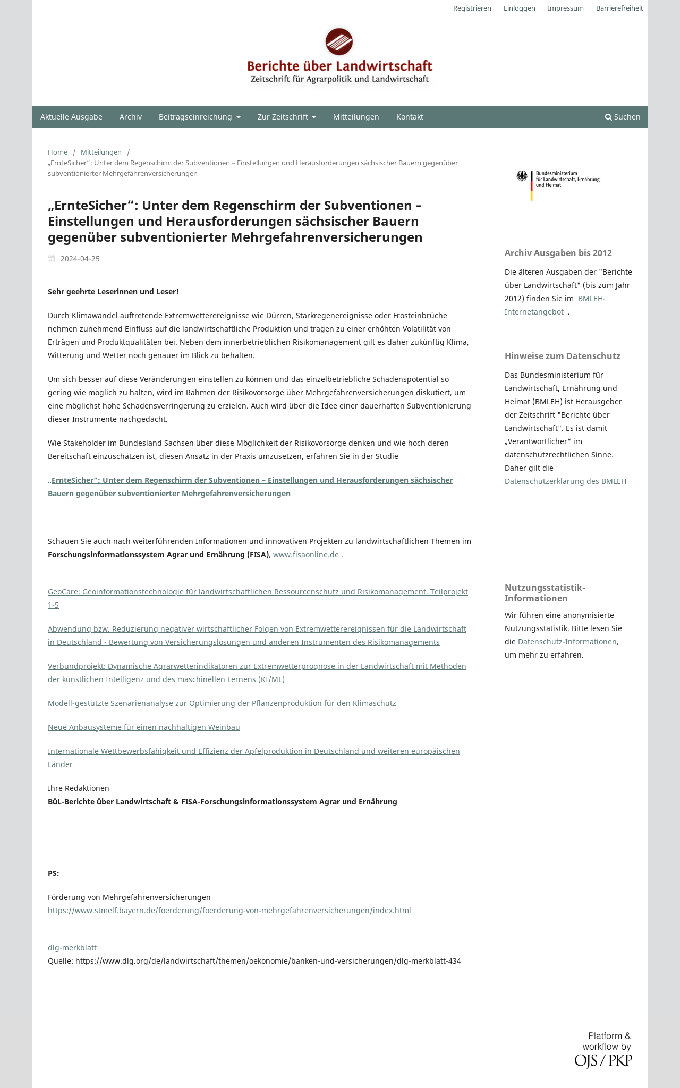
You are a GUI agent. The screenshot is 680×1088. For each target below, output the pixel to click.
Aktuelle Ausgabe (71, 117)
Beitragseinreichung (196, 117)
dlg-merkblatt (72, 947)
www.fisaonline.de (306, 554)
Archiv (131, 117)
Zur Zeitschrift (284, 117)
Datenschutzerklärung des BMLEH (565, 481)
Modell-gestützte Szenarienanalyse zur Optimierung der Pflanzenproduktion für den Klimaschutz (222, 703)
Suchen (623, 117)
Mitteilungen (356, 117)
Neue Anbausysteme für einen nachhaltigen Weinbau (144, 727)
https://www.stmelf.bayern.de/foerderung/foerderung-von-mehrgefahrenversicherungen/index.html (229, 910)
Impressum (566, 8)
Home (57, 152)
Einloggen (520, 8)
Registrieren (472, 8)
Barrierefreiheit (619, 8)
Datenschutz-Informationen (567, 641)
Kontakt (409, 117)
